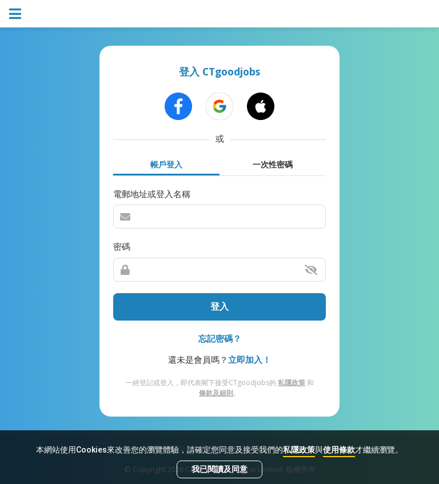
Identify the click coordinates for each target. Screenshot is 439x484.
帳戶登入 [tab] (166, 164)
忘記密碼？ (219, 338)
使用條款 (339, 449)
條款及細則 (216, 393)
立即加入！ (249, 359)
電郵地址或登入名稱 (151, 193)
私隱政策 (299, 449)
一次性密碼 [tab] (273, 164)
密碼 (121, 246)
